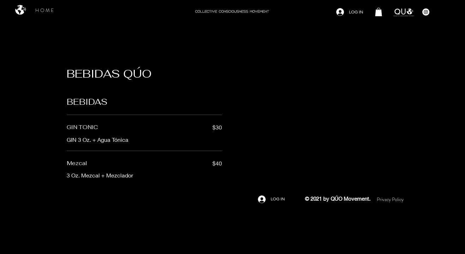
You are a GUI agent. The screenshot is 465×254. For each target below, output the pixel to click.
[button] (378, 12)
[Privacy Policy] (390, 199)
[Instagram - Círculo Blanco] (425, 12)
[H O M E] (44, 10)
